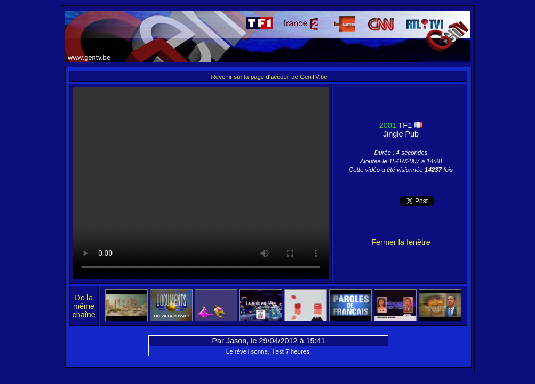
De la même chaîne (84, 306)
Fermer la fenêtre (400, 242)
